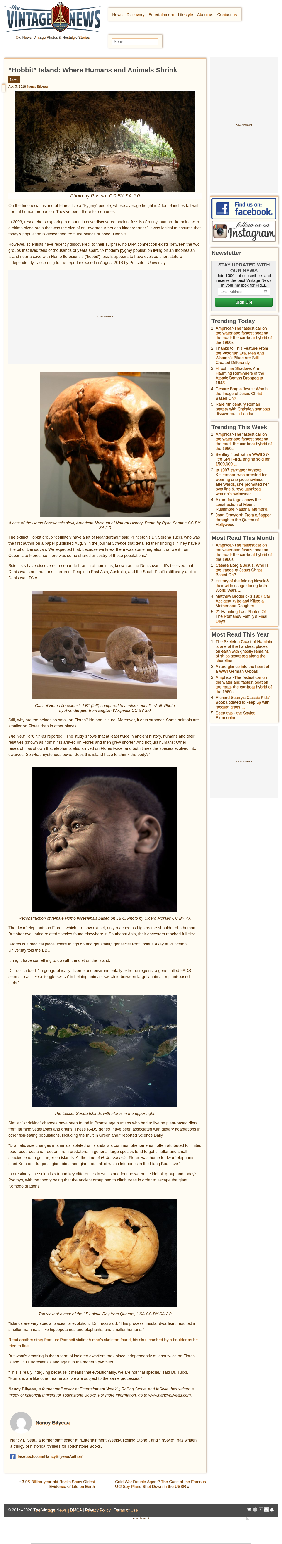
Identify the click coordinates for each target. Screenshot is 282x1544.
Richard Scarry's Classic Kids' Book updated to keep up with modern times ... (243, 702)
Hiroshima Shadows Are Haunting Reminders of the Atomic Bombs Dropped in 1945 (240, 375)
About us (205, 14)
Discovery (135, 14)
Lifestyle (185, 14)
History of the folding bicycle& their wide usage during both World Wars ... (242, 586)
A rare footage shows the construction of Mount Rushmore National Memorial (242, 504)
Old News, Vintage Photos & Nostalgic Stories (53, 37)
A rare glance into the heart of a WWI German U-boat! (242, 669)
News (117, 14)
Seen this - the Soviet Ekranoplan (235, 715)
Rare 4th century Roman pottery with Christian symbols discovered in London (243, 409)
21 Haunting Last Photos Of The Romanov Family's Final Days (241, 616)
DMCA (76, 1510)
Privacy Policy (97, 1510)
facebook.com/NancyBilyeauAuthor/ (46, 1457)
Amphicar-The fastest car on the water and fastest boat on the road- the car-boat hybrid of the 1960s (244, 335)
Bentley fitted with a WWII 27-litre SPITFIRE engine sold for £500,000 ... (243, 459)
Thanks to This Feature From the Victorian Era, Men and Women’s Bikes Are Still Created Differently (242, 355)
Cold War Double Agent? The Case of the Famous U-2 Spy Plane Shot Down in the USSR (160, 1484)
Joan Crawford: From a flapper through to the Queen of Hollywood (243, 520)
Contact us (227, 14)
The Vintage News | (51, 1510)
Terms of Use (126, 1510)
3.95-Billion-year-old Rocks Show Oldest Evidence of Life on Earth (58, 1484)
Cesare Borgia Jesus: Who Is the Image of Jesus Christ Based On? (242, 394)
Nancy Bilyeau (37, 86)
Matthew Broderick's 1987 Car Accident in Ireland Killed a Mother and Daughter (243, 601)
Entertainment (161, 14)
